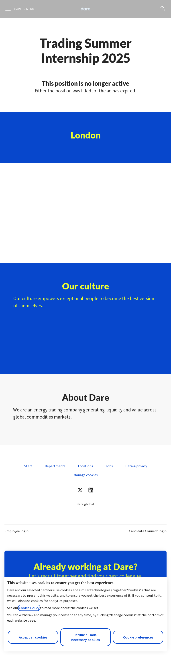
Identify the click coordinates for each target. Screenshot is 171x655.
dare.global (85, 504)
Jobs (109, 466)
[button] (162, 9)
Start (28, 466)
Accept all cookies (33, 637)
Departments (55, 466)
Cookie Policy (29, 608)
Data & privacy (136, 466)
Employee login (16, 531)
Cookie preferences (138, 637)
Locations (85, 466)
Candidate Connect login (148, 531)
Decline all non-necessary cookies (85, 637)
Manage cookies (85, 475)
